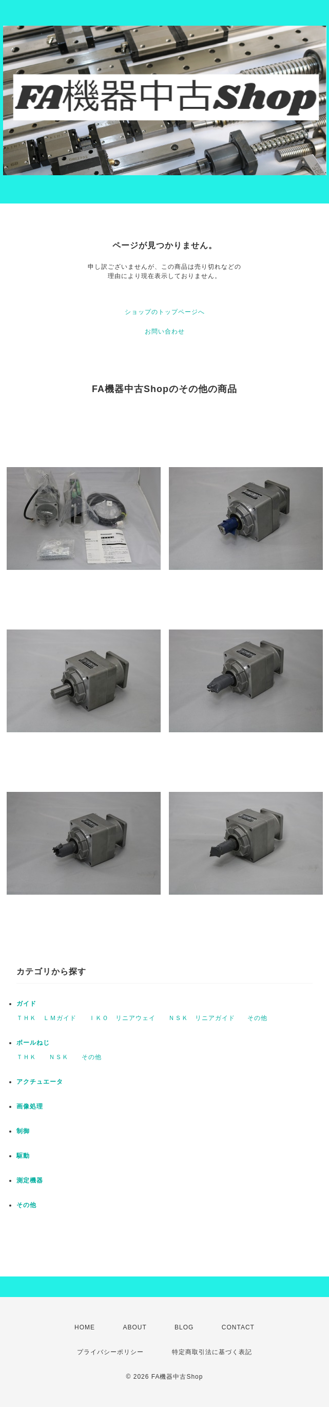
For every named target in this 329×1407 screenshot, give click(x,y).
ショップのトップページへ (165, 312)
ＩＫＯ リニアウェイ (122, 1018)
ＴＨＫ (26, 1057)
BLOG (184, 1327)
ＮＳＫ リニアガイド (201, 1018)
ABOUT (134, 1327)
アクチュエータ (39, 1081)
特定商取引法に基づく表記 (212, 1352)
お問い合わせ (165, 331)
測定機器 (29, 1180)
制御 (23, 1131)
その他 (257, 1018)
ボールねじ (33, 1042)
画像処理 (29, 1106)
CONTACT (238, 1327)
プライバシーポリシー (110, 1352)
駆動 (23, 1155)
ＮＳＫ (59, 1057)
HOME (84, 1327)
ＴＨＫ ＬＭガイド (46, 1018)
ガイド (26, 1003)
